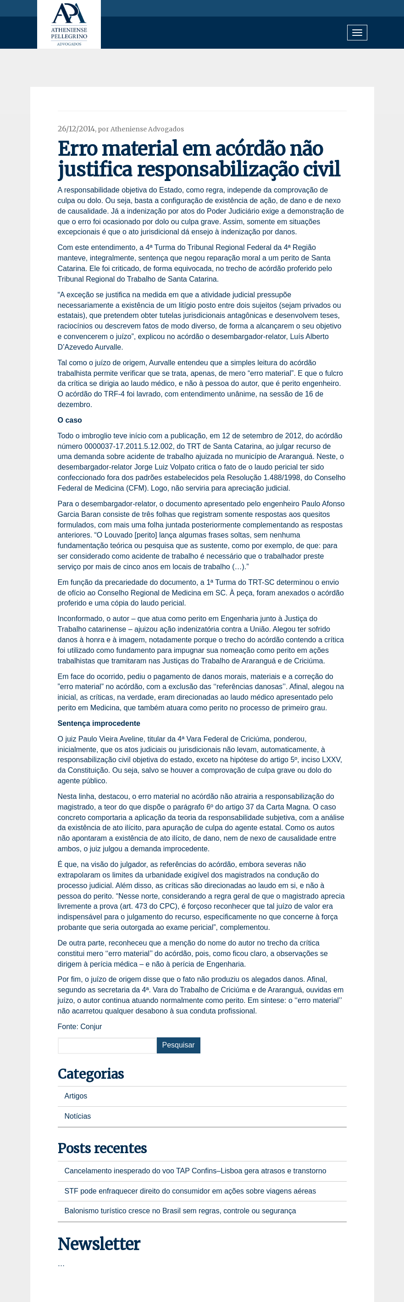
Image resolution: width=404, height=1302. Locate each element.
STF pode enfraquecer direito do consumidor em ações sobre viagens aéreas (190, 1191)
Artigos (76, 1096)
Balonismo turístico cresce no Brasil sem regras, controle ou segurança (180, 1211)
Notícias (78, 1116)
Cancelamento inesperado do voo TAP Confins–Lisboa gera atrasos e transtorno (196, 1171)
